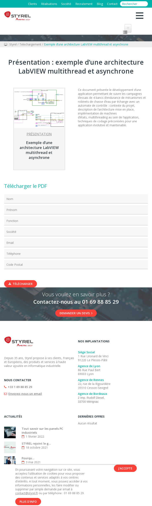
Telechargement (30, 44)
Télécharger (20, 284)
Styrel (13, 44)
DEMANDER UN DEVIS (76, 313)
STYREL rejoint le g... (36, 443)
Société (66, 4)
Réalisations (49, 4)
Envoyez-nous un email (25, 394)
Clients (32, 4)
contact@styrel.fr (26, 494)
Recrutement (84, 4)
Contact (112, 4)
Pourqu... (28, 458)
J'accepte (125, 470)
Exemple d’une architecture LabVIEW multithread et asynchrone (86, 44)
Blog (100, 4)
